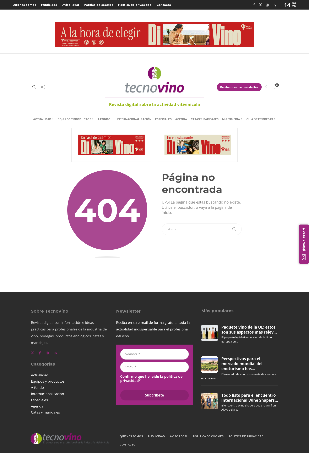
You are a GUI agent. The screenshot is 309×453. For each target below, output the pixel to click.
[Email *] (154, 367)
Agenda (181, 119)
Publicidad (49, 4)
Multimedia (231, 119)
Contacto (164, 4)
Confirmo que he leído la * (151, 378)
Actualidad (42, 119)
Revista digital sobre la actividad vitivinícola (154, 104)
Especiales (163, 119)
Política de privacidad (135, 4)
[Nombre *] (154, 354)
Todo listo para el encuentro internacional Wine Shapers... (249, 398)
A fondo (104, 119)
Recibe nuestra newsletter (239, 87)
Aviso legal (70, 4)
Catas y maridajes (204, 119)
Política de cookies (98, 4)
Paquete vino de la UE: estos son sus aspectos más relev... (249, 330)
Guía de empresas (259, 119)
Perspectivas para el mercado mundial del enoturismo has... (241, 363)
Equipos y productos (74, 119)
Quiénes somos (24, 4)
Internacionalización (134, 119)
